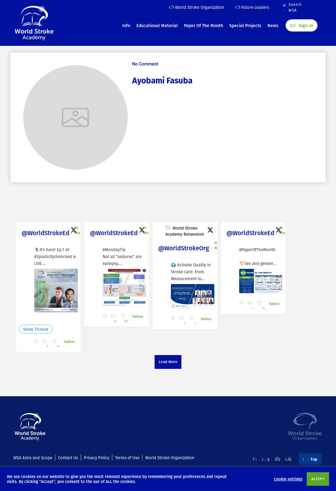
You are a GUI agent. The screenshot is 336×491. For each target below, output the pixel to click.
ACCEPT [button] (317, 479)
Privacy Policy (96, 458)
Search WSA (292, 7)
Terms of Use (127, 458)
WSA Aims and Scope (32, 458)
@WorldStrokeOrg (183, 248)
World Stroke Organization (196, 7)
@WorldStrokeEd (45, 232)
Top (310, 459)
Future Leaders (252, 7)
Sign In (301, 25)
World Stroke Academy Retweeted (184, 231)
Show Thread (35, 329)
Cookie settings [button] (288, 478)
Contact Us (68, 458)
